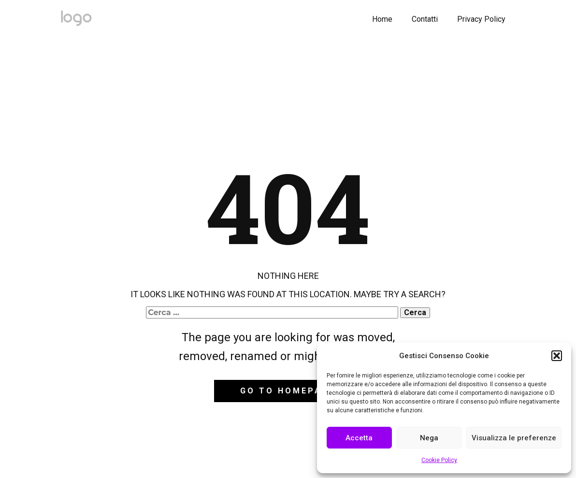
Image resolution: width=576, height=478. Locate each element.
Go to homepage (287, 390)
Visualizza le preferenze (514, 438)
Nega (429, 438)
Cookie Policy (439, 460)
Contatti (425, 19)
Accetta (359, 438)
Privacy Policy (481, 19)
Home (382, 19)
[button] (557, 356)
